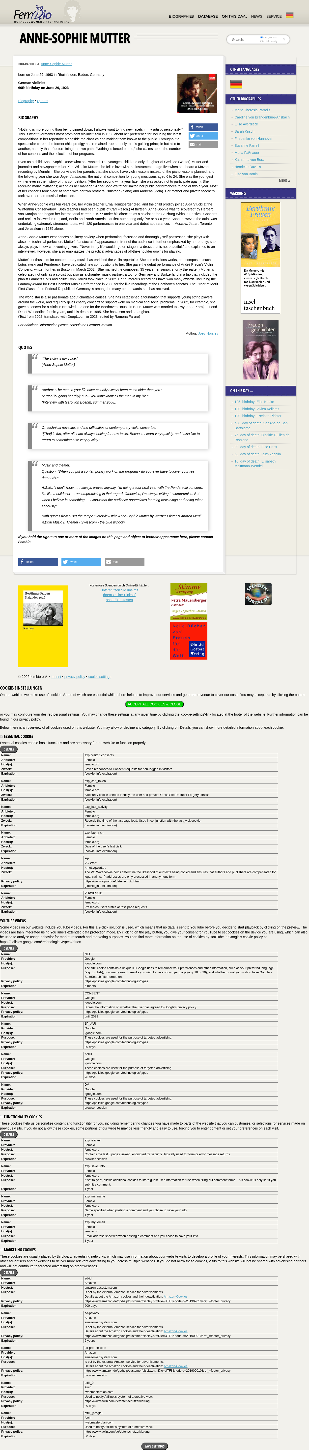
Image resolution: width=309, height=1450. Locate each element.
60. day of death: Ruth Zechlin (258, 454)
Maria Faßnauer (247, 153)
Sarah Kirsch (244, 131)
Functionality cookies (21, 1117)
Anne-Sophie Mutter (56, 64)
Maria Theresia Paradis (252, 110)
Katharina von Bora (249, 160)
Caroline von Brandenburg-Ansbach (262, 117)
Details (8, 749)
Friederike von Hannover (254, 139)
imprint (56, 677)
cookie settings (99, 677)
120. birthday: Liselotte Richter (258, 416)
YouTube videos (13, 921)
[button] (203, 127)
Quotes (42, 101)
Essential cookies (16, 736)
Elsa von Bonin (246, 174)
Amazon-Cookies (176, 1296)
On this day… (234, 16)
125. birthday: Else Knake (254, 402)
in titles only (269, 41)
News (256, 16)
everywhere (268, 37)
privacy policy (74, 677)
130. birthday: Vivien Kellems (257, 409)
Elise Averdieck (246, 124)
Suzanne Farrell (247, 145)
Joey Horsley (208, 333)
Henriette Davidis (248, 167)
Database (208, 16)
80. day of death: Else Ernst (256, 447)
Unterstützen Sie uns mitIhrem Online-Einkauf (119, 595)
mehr (283, 180)
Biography (26, 101)
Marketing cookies (18, 1249)
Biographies (181, 16)
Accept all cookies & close (154, 704)
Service (273, 16)
